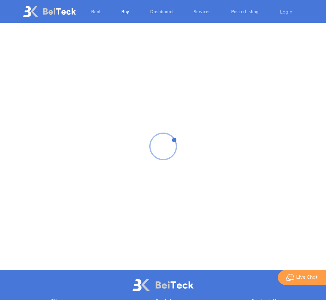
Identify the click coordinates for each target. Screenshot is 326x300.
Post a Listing (245, 12)
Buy (125, 12)
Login (286, 12)
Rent (96, 12)
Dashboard (161, 12)
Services (202, 12)
